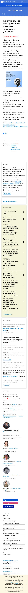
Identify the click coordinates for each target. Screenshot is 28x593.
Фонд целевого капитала (9, 535)
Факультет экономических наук (14, 5)
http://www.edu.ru (7, 571)
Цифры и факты (7, 518)
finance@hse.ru (13, 410)
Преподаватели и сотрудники (10, 525)
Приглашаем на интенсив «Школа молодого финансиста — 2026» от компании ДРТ (11, 242)
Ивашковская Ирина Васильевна (10, 431)
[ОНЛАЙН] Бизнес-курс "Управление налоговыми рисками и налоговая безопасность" (10, 265)
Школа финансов (14, 10)
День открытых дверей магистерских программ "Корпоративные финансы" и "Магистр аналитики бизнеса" (10, 230)
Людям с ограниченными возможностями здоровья (13, 548)
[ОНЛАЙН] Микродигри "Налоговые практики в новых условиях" (10, 253)
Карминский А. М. (14, 328)
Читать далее (7, 193)
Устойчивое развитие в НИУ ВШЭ (11, 523)
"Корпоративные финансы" (9, 415)
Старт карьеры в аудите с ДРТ (10, 212)
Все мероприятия (8, 314)
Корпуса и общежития (8, 528)
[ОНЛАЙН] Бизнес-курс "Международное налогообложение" (10, 275)
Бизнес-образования (8, 409)
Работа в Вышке (6, 554)
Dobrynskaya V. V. (7, 376)
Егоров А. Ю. (6, 328)
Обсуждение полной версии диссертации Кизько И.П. (9, 219)
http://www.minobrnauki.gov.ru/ (10, 560)
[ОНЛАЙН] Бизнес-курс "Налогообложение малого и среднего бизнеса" (10, 285)
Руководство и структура (9, 520)
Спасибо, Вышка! (8, 506)
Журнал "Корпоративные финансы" (11, 503)
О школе (6, 164)
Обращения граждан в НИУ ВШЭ (11, 533)
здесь (12, 581)
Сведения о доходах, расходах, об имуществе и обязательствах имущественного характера (11, 542)
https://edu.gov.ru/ (7, 566)
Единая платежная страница (10, 552)
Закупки (5, 530)
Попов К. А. (6, 345)
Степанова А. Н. (7, 360)
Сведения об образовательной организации (13, 545)
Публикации (7, 320)
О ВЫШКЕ (5, 516)
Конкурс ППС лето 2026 (10, 201)
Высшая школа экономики (9, 1)
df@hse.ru (14, 404)
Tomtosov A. (15, 376)
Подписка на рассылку (10, 500)
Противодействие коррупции (10, 538)
